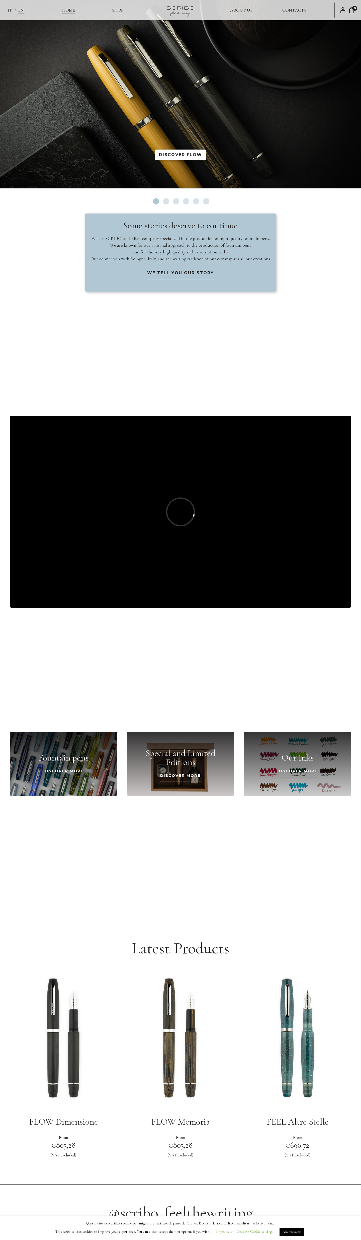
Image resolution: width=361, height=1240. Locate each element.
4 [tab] (186, 201)
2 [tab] (166, 201)
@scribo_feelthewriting (180, 1212)
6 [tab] (206, 201)
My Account (344, 10)
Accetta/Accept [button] (292, 1232)
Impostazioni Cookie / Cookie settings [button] (244, 1231)
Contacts (294, 10)
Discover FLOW (180, 154)
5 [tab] (196, 201)
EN (21, 10)
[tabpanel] (180, 94)
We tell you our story (180, 272)
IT (10, 10)
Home (68, 10)
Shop (117, 10)
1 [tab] (156, 201)
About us (241, 10)
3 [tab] (176, 201)
